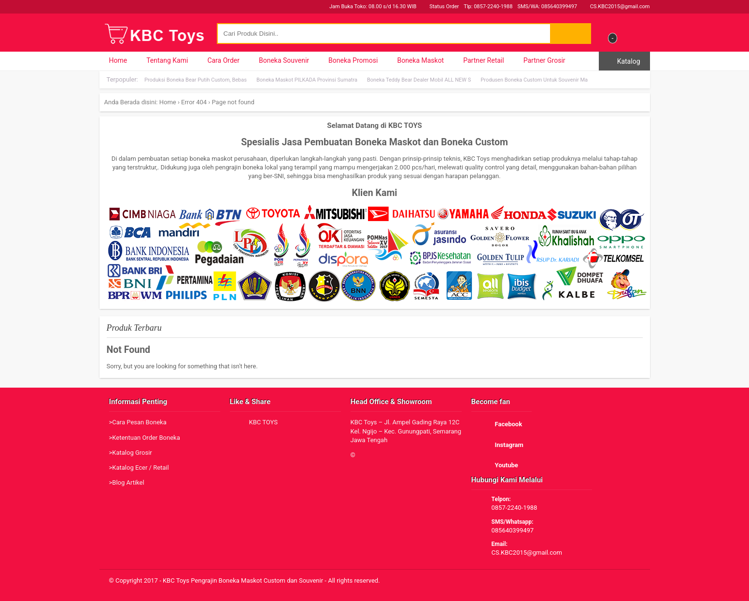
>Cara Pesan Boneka (138, 422)
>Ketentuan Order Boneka (144, 437)
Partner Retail (483, 60)
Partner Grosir (544, 60)
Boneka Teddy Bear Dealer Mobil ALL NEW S (419, 80)
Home (118, 60)
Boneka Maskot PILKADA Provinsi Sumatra (306, 80)
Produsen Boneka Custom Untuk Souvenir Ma (534, 80)
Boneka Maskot (420, 60)
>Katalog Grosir (130, 452)
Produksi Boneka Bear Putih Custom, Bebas (195, 80)
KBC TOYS (263, 422)
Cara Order (223, 60)
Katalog (624, 61)
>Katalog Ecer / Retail (139, 467)
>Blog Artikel (126, 482)
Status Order (440, 6)
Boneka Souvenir (284, 60)
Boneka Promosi (353, 60)
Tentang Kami (167, 60)
